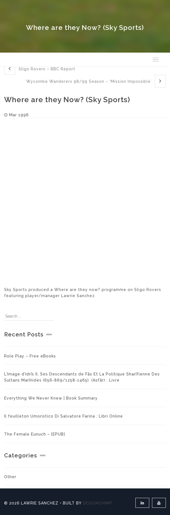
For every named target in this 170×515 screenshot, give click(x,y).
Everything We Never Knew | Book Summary (51, 398)
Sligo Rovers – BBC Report (39, 68)
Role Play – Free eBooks (30, 356)
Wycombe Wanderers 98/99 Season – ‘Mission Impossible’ (96, 81)
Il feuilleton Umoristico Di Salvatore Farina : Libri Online (63, 416)
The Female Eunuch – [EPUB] (34, 434)
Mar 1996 (19, 115)
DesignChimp (97, 503)
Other (10, 477)
